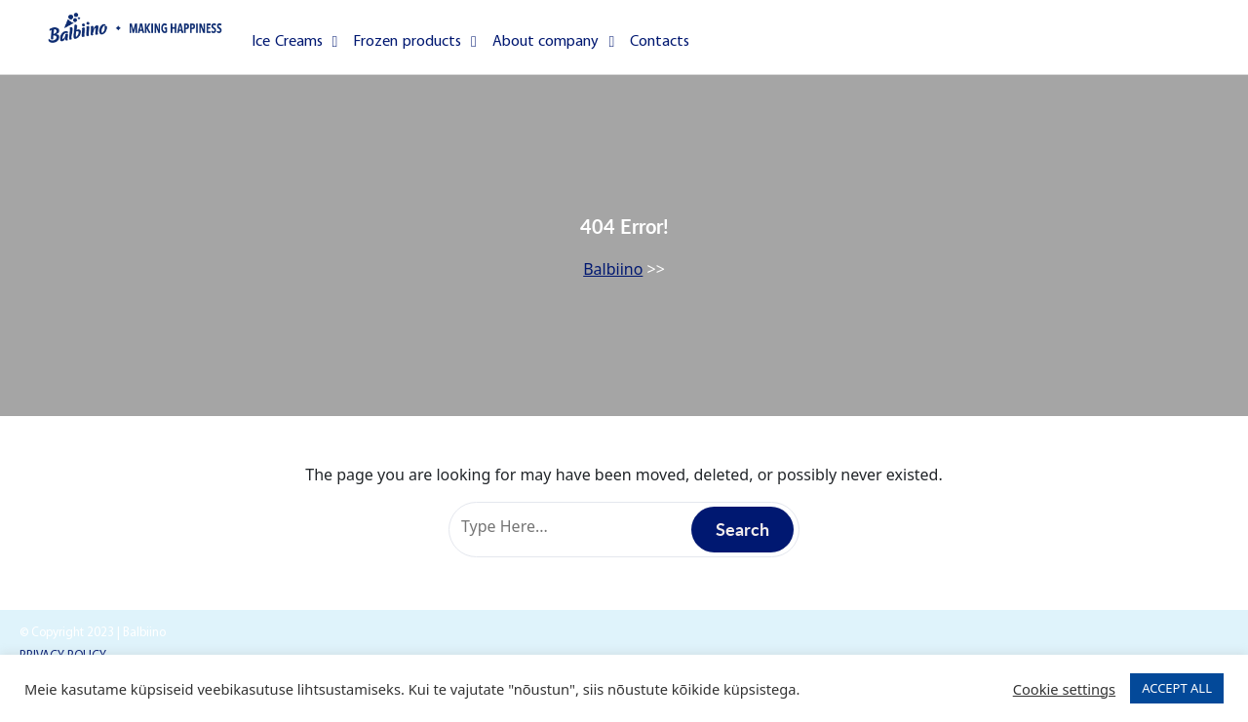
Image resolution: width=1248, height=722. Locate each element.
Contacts (659, 42)
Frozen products (414, 41)
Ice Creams (294, 41)
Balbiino (613, 269)
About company (553, 41)
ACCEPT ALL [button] (1177, 688)
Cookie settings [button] (1064, 689)
